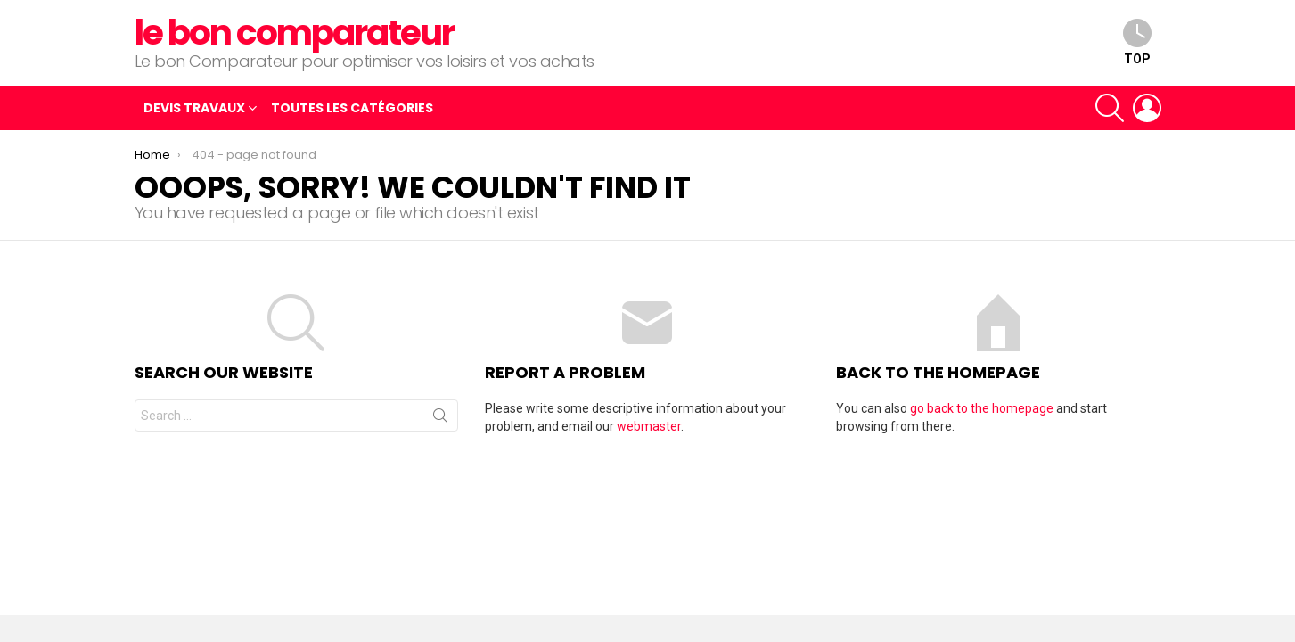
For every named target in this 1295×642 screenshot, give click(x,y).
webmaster (649, 426)
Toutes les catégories (352, 108)
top (1137, 42)
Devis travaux (194, 110)
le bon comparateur (295, 32)
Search (440, 419)
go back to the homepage (981, 408)
